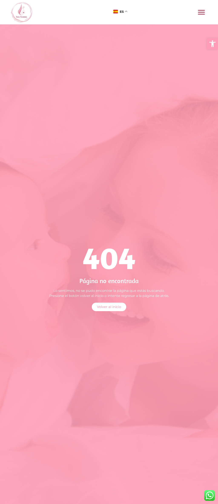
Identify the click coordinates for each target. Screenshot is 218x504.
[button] (212, 43)
